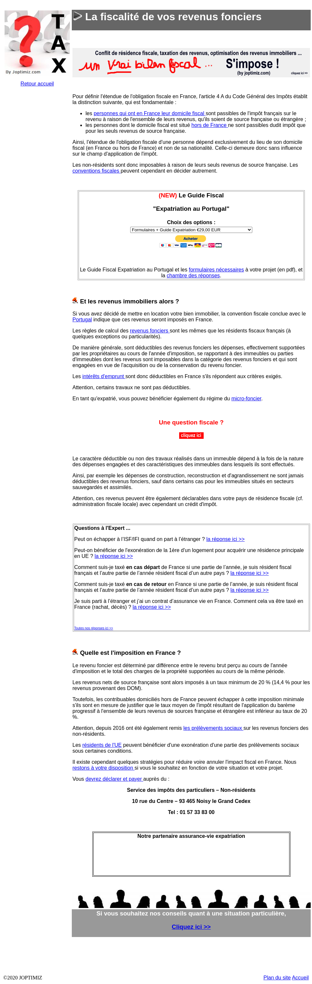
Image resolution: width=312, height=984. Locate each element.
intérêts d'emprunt (103, 376)
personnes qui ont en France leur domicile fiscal (150, 113)
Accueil (300, 977)
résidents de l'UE (101, 745)
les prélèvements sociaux (213, 728)
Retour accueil (37, 83)
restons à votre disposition (103, 768)
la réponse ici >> (225, 539)
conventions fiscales (96, 171)
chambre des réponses (193, 275)
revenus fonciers (150, 330)
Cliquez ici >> (191, 926)
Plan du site (277, 977)
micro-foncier (246, 398)
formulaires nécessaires (216, 269)
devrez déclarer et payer (114, 779)
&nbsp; (37, 212)
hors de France (210, 125)
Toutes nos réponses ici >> (93, 628)
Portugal (82, 319)
